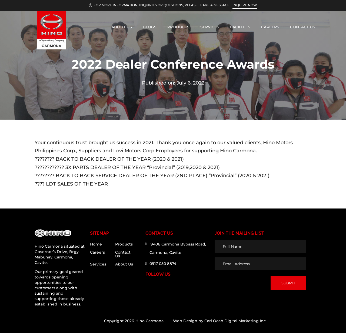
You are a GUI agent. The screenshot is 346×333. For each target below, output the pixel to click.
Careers (270, 27)
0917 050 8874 (162, 263)
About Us (121, 27)
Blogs (150, 27)
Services (209, 27)
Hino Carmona (149, 320)
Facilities (240, 27)
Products (178, 27)
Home (96, 244)
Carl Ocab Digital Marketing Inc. (235, 320)
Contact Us (302, 27)
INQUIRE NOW (244, 5)
